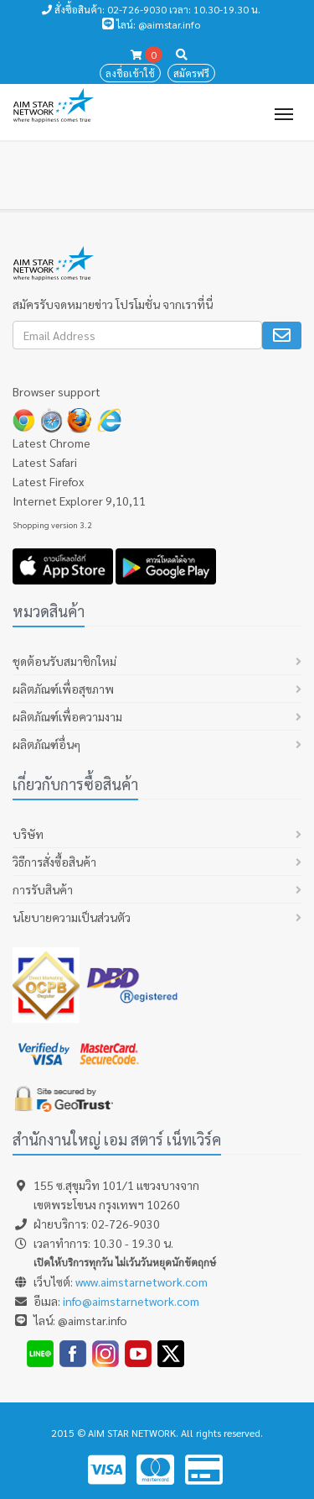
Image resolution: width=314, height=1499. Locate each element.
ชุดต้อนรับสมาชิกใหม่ (64, 660)
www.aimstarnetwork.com (141, 1281)
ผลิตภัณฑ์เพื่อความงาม (67, 716)
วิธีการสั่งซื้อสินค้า (54, 861)
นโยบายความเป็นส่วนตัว (72, 917)
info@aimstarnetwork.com (131, 1300)
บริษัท (28, 833)
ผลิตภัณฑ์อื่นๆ (46, 744)
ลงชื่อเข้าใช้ (130, 73)
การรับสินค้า (43, 889)
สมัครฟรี (191, 73)
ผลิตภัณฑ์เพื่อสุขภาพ (63, 688)
